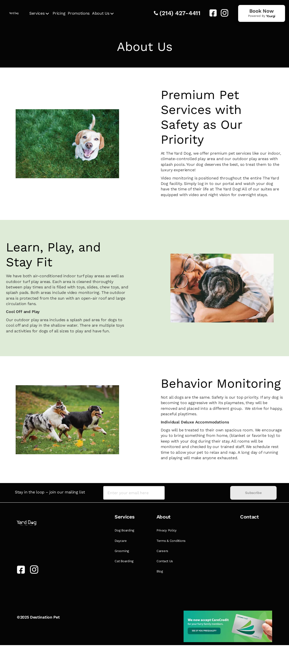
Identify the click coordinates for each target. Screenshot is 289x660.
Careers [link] (162, 551)
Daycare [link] (121, 541)
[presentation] (197, 493)
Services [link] (36, 13)
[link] (211, 13)
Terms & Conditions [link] (171, 541)
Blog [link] (160, 571)
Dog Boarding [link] (124, 530)
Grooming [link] (122, 551)
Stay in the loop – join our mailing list (50, 492)
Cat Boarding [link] (124, 561)
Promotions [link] (79, 13)
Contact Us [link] (165, 561)
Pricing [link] (59, 13)
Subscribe (253, 493)
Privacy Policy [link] (167, 530)
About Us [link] (100, 13)
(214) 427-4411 (180, 13)
